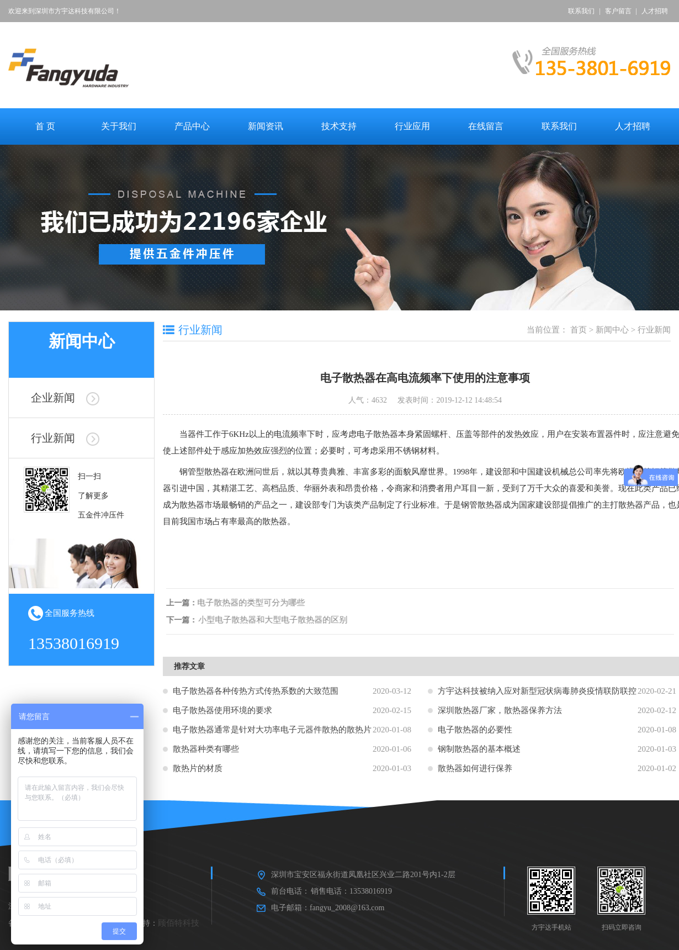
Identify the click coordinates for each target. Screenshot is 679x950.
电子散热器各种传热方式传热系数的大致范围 (255, 691)
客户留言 (618, 11)
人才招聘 (654, 11)
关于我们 (118, 126)
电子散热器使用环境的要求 (222, 710)
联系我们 (581, 11)
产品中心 (192, 126)
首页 (578, 329)
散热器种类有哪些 (206, 749)
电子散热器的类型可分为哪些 (253, 602)
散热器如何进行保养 (475, 768)
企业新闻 (65, 398)
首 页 (45, 126)
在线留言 (485, 126)
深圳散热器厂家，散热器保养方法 (500, 710)
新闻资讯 (265, 126)
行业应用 (412, 126)
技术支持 (339, 126)
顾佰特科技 (178, 923)
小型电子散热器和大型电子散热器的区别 (274, 619)
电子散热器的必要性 (475, 729)
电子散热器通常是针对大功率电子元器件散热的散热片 (272, 729)
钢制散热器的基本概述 (479, 749)
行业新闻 (65, 438)
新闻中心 (612, 329)
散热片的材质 (197, 768)
